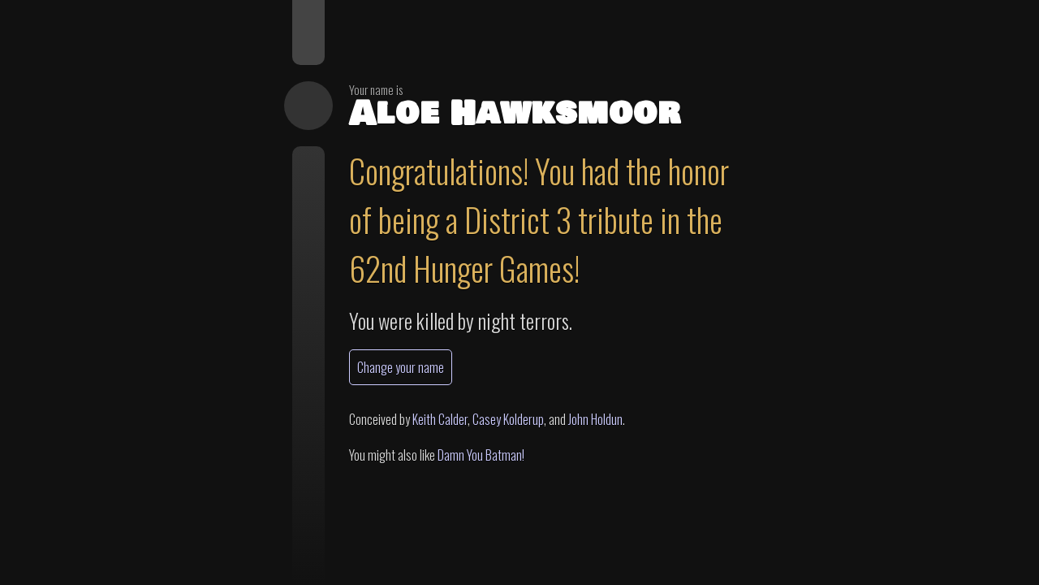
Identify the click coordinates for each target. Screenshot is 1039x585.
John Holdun (595, 419)
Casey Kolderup (508, 419)
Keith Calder (440, 419)
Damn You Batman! (481, 455)
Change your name (400, 367)
